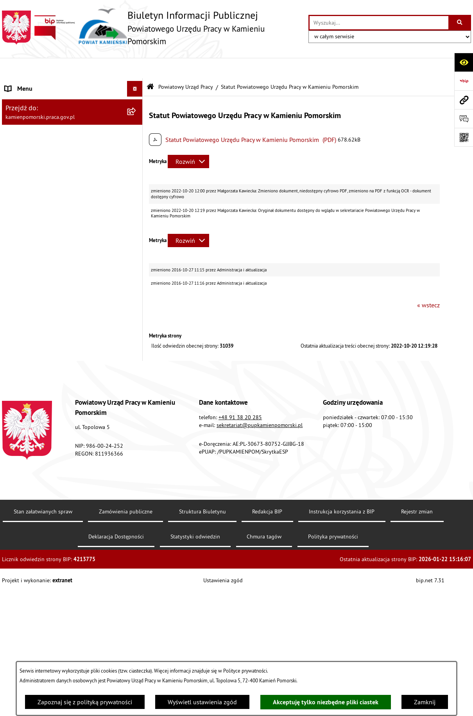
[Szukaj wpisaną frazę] (460, 23)
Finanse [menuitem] (15, 329)
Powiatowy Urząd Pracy (185, 66)
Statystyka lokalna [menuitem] (29, 360)
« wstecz (428, 284)
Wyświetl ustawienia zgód (202, 702)
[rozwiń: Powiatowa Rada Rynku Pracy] (136, 344)
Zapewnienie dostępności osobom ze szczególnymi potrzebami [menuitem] (54, 458)
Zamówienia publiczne (125, 649)
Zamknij (424, 702)
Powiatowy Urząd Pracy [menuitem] (35, 84)
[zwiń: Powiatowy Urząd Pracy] (136, 84)
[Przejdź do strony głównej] (151, 27)
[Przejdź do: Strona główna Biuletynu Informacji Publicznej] (150, 66)
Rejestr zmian (417, 649)
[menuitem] (72, 105)
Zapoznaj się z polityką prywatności (85, 702)
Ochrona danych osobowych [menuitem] (43, 438)
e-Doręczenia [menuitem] (22, 391)
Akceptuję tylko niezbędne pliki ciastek (325, 702)
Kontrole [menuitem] (16, 279)
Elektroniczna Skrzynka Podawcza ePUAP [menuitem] (59, 407)
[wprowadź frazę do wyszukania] (379, 23)
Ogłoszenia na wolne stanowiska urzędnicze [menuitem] (64, 263)
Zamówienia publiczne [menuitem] (35, 247)
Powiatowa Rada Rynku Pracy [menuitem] (44, 344)
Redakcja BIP (267, 649)
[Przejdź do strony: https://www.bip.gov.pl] (463, 81)
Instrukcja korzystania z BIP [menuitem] (41, 376)
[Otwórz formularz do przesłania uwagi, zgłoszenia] (463, 118)
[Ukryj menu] (135, 68)
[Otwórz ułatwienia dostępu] (463, 62)
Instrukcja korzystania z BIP (341, 649)
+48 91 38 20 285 (240, 555)
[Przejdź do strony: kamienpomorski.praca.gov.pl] (463, 99)
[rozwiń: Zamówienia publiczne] (136, 247)
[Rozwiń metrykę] (188, 141)
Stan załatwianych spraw (43, 649)
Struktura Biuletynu (202, 649)
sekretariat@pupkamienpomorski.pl (260, 563)
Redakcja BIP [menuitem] (22, 423)
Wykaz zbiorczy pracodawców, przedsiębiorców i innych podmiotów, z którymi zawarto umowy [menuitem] (56, 304)
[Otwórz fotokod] (463, 137)
